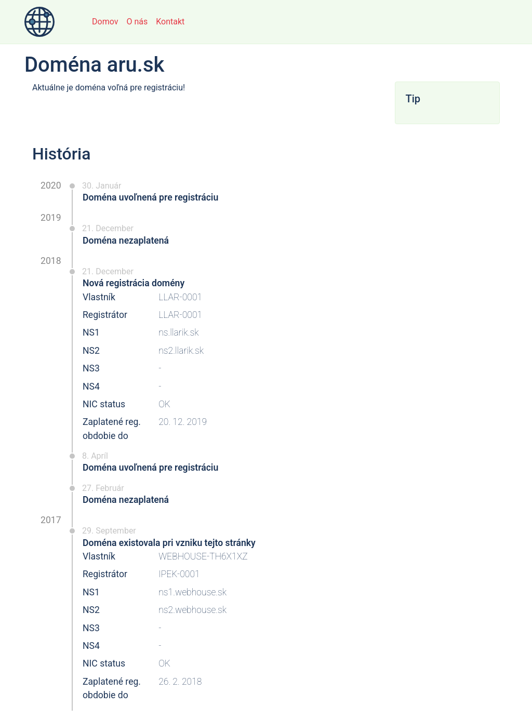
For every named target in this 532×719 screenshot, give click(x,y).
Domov (105, 21)
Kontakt (170, 21)
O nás (137, 21)
